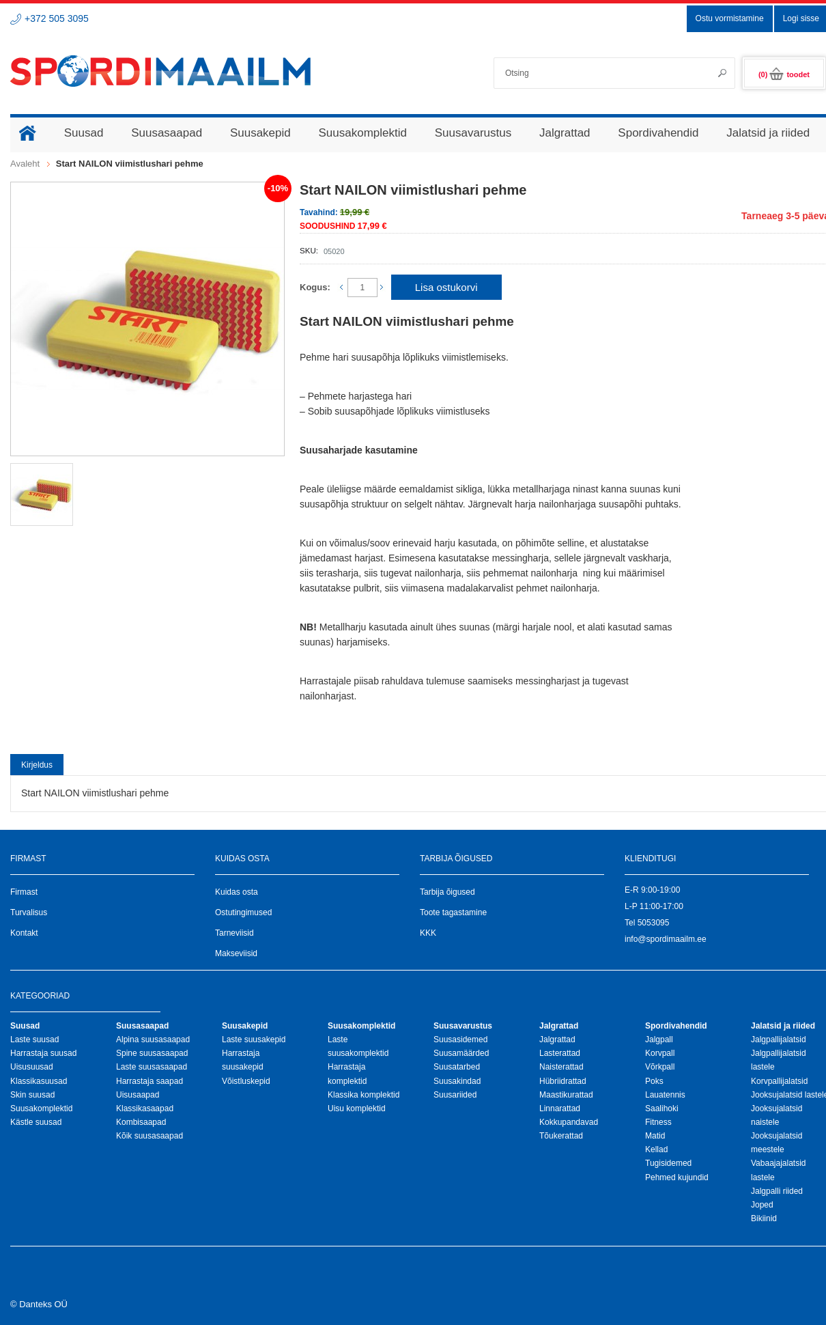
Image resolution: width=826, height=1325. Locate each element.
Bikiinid (764, 1218)
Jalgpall (659, 1039)
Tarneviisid (234, 933)
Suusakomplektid (41, 1108)
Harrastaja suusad (43, 1053)
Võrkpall (659, 1067)
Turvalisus (28, 912)
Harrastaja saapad (149, 1081)
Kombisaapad (141, 1122)
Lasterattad (559, 1053)
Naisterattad (561, 1067)
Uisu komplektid (357, 1108)
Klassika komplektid (363, 1095)
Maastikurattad (566, 1095)
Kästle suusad (35, 1122)
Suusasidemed (460, 1039)
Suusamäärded (461, 1053)
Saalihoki (662, 1108)
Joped (762, 1205)
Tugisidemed (668, 1163)
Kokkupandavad (568, 1122)
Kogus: (315, 287)
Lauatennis (665, 1095)
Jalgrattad (557, 1039)
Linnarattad (559, 1108)
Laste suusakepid (253, 1039)
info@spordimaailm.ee (666, 939)
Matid (655, 1136)
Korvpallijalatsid (779, 1081)
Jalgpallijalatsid (778, 1039)
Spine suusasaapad (152, 1053)
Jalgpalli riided (777, 1191)
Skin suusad (32, 1095)
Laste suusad (34, 1039)
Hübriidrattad (562, 1081)
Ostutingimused (243, 912)
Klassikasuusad (38, 1081)
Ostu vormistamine (730, 18)
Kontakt (24, 933)
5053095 (654, 923)
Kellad (656, 1149)
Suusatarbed (456, 1067)
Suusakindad (457, 1081)
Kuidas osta (236, 892)
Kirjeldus (37, 765)
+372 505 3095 (57, 18)
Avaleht (25, 163)
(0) (784, 74)
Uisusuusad (31, 1067)
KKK (428, 933)
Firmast (24, 892)
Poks (654, 1081)
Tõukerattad (561, 1136)
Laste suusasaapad (151, 1067)
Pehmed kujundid (677, 1177)
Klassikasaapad (144, 1108)
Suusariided (454, 1095)
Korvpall (659, 1053)
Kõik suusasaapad (149, 1136)
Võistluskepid (246, 1081)
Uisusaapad (137, 1095)
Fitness (658, 1122)
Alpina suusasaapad (153, 1039)
